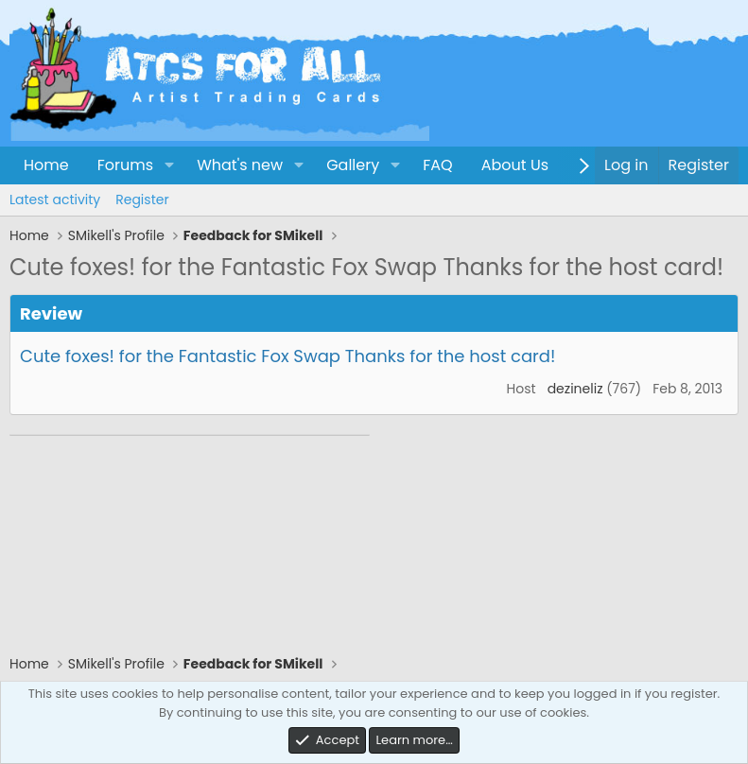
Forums (125, 165)
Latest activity (54, 199)
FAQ (437, 165)
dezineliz (575, 388)
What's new (240, 165)
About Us (514, 165)
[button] (169, 165)
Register (141, 199)
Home (46, 165)
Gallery (352, 165)
